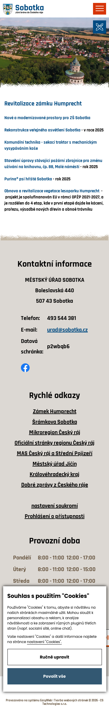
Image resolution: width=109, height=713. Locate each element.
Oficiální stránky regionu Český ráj (54, 443)
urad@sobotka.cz (67, 330)
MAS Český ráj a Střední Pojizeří (54, 453)
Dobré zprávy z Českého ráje (54, 485)
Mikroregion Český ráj (54, 432)
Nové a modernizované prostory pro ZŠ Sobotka (47, 118)
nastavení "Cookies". (44, 641)
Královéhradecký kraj (54, 474)
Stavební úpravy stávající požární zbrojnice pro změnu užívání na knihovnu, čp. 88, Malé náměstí (53, 164)
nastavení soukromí (54, 506)
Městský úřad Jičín (55, 464)
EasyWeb (46, 700)
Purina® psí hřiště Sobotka (28, 179)
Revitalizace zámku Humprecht (43, 104)
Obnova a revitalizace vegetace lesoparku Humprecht (52, 191)
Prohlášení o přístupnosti (55, 516)
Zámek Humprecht (54, 411)
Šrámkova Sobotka (54, 422)
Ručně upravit (54, 657)
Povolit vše (54, 676)
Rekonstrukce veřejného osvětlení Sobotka (42, 130)
